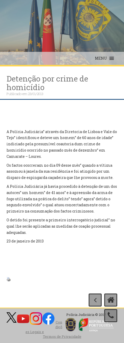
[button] (101, 58)
